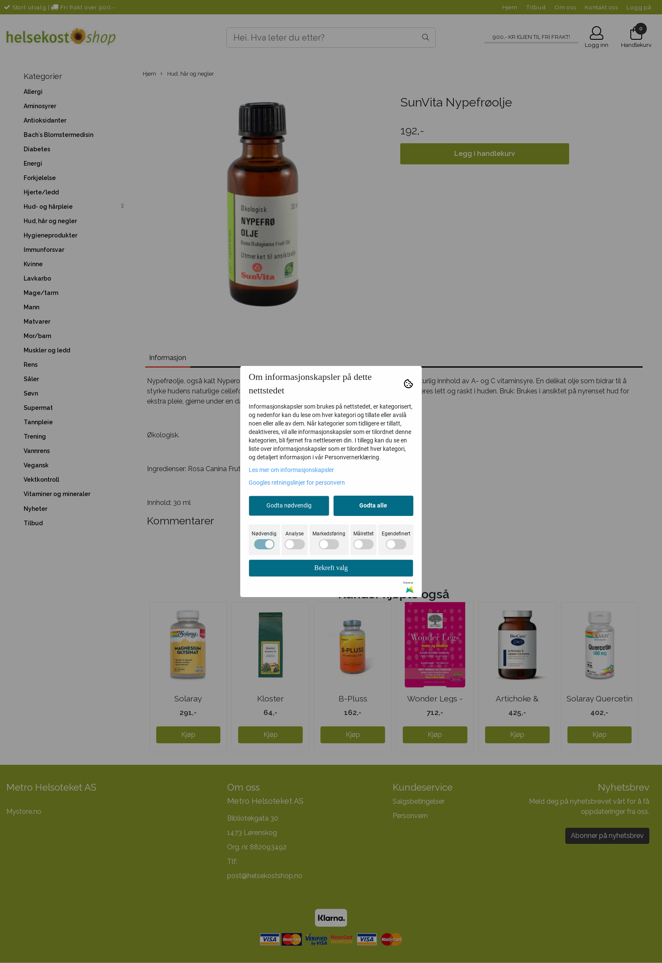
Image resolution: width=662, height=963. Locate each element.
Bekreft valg (331, 567)
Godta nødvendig (289, 505)
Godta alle (373, 505)
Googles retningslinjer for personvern (297, 482)
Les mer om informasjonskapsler (291, 469)
